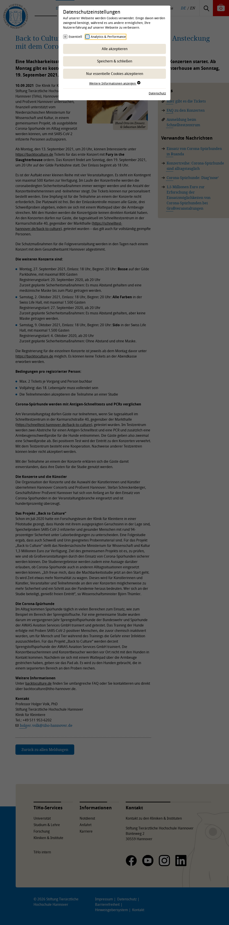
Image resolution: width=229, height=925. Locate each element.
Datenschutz (157, 93)
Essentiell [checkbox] (75, 36)
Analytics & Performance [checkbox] (108, 36)
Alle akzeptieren (114, 48)
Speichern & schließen (114, 61)
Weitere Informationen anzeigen (114, 83)
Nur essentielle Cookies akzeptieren (114, 73)
